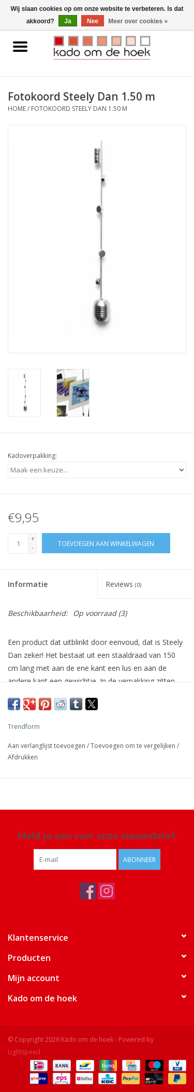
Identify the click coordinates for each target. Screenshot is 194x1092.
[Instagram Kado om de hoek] (106, 891)
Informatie (28, 584)
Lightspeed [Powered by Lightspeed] (24, 1051)
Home (17, 108)
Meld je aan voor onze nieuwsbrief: (97, 835)
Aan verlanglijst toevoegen (47, 745)
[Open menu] (20, 46)
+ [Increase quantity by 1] (33, 538)
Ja (67, 21)
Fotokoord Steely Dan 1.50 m (79, 108)
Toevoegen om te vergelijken (134, 745)
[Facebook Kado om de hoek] (88, 891)
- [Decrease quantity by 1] (33, 547)
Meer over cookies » (138, 21)
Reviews (123, 584)
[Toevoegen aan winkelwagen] (106, 543)
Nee (92, 21)
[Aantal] (18, 543)
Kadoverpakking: (32, 455)
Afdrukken (23, 757)
